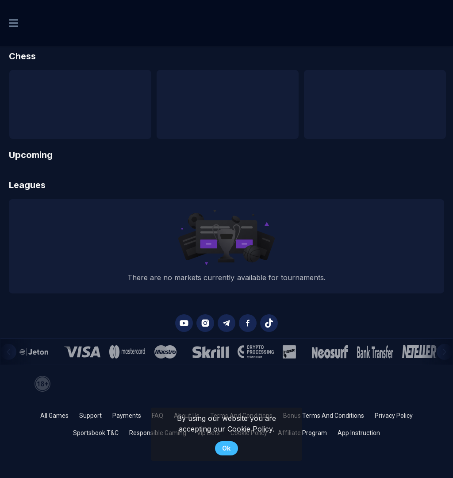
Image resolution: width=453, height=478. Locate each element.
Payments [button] (126, 415)
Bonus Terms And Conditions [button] (323, 415)
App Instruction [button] (359, 432)
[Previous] (8, 352)
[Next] (445, 352)
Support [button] (90, 415)
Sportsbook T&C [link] (96, 432)
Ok (226, 448)
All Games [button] (54, 415)
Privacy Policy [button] (394, 415)
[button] (184, 323)
